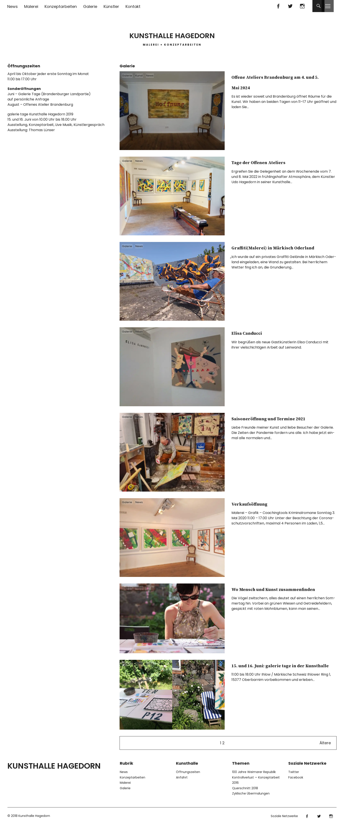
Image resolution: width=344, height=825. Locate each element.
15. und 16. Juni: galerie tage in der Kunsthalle (276, 670)
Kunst (144, 77)
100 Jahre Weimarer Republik (254, 772)
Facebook (278, 6)
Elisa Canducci (259, 332)
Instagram (302, 6)
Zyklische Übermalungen (251, 793)
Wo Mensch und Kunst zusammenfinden (274, 593)
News (12, 6)
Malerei (31, 6)
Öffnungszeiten (188, 772)
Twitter (290, 6)
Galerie (90, 6)
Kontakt (132, 6)
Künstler (111, 6)
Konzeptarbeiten (61, 6)
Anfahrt (182, 777)
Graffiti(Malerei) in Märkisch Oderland (268, 252)
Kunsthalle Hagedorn (172, 33)
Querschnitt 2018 (245, 788)
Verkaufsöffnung (264, 503)
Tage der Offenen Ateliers (280, 161)
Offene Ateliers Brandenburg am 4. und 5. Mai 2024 (281, 86)
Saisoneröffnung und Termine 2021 (271, 423)
